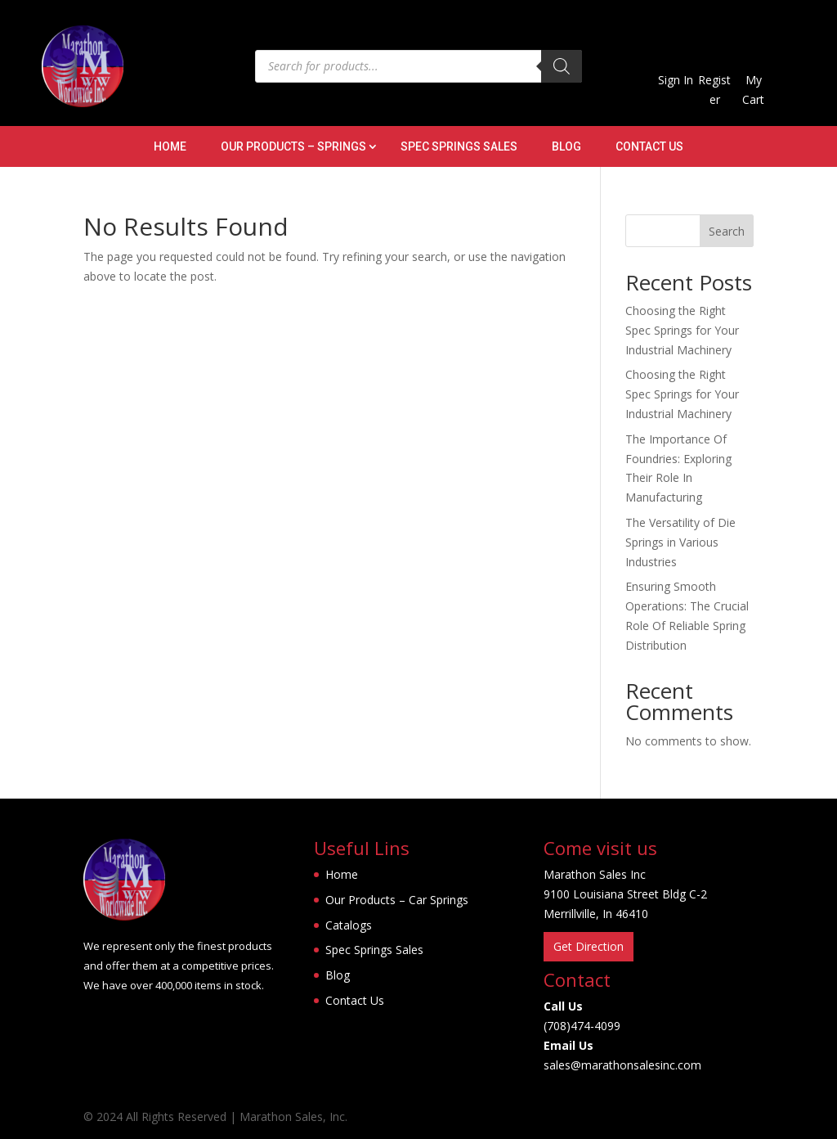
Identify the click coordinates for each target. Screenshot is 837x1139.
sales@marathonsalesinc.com (622, 1065)
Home (170, 147)
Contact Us (649, 147)
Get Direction (588, 946)
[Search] (561, 66)
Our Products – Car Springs (396, 899)
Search (727, 231)
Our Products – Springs (293, 147)
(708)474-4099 (582, 1025)
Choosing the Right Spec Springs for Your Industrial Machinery (682, 330)
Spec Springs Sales (459, 147)
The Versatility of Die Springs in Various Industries (680, 542)
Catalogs (348, 925)
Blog (566, 147)
